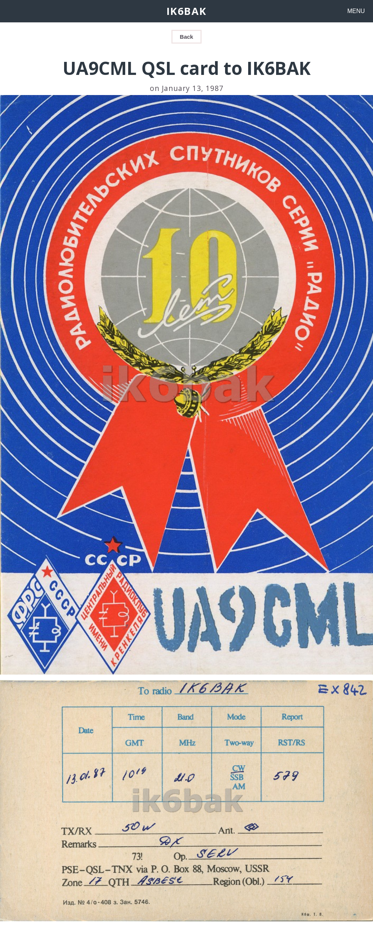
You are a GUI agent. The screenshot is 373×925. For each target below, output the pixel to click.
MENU (356, 11)
